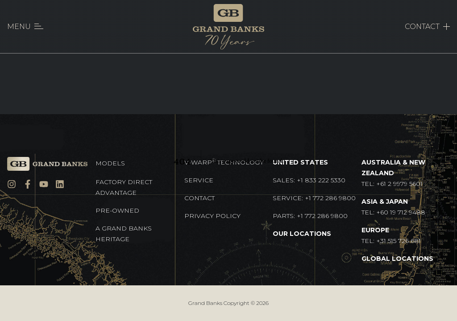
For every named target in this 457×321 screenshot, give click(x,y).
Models (110, 163)
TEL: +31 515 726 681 (391, 235)
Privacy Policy (212, 216)
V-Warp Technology (224, 162)
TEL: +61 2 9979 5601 (393, 173)
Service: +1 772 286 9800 (314, 198)
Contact (199, 198)
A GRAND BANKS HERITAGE (124, 233)
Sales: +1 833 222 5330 (309, 180)
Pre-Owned (117, 210)
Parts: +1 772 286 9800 (310, 216)
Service (198, 180)
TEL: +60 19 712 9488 (393, 207)
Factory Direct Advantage (124, 187)
